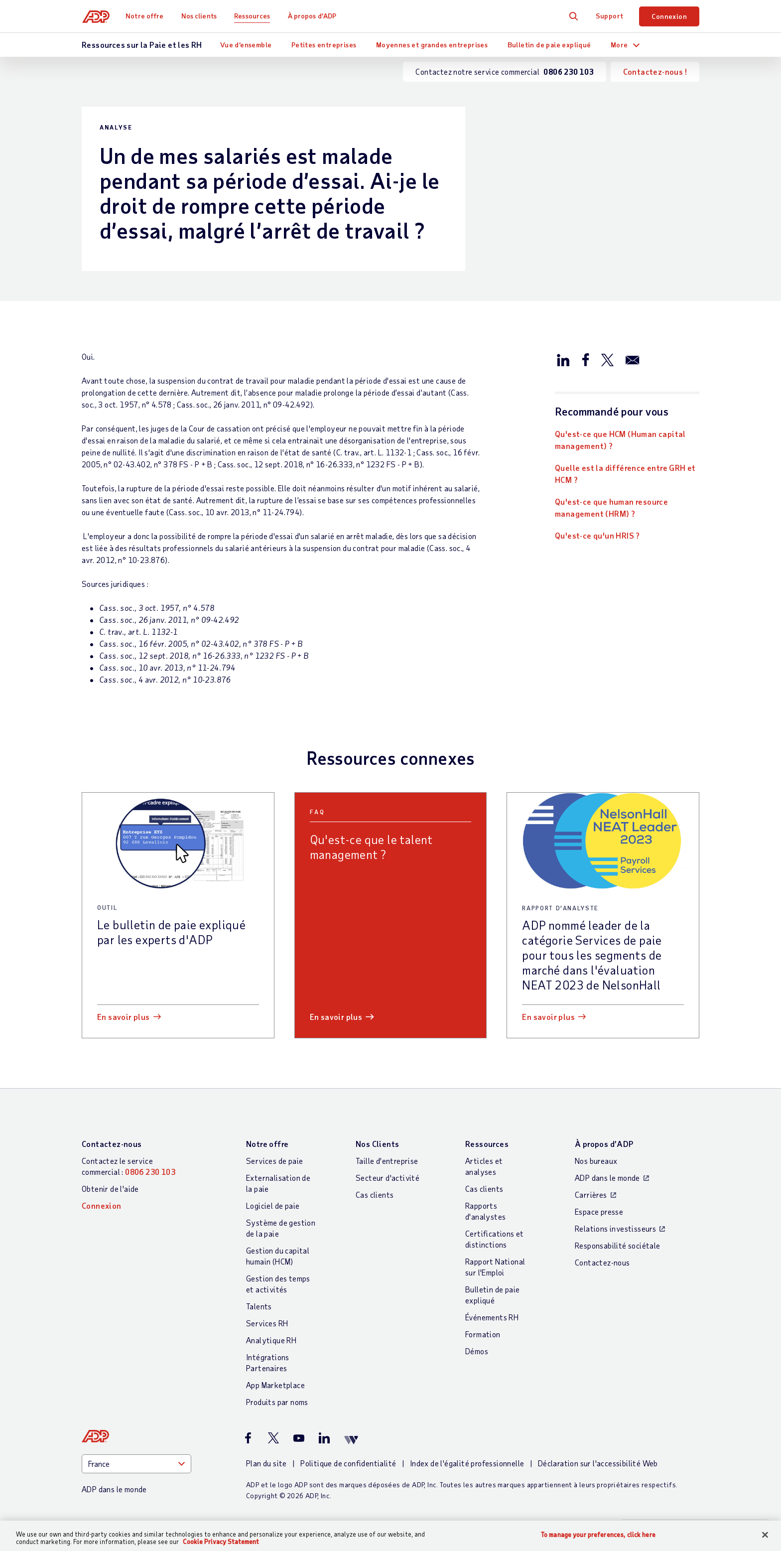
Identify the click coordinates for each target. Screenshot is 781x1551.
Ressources (253, 15)
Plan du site (266, 1463)
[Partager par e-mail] (632, 359)
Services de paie (274, 1160)
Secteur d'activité (387, 1177)
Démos (476, 1351)
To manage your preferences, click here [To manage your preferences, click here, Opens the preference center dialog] (598, 1535)
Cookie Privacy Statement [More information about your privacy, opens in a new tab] (221, 1542)
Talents (259, 1306)
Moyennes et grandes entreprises (432, 44)
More (619, 44)
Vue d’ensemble (246, 44)
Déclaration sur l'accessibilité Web (598, 1463)
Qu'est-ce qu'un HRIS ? (597, 535)
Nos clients (200, 15)
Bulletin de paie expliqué (549, 44)
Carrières (591, 1194)
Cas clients (374, 1194)
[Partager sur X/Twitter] (607, 359)
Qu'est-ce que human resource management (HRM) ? (611, 507)
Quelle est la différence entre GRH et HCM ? (625, 473)
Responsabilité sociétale (617, 1245)
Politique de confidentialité (348, 1463)
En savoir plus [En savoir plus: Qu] (336, 1016)
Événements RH (492, 1317)
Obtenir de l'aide (110, 1188)
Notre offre (146, 15)
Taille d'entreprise (387, 1160)
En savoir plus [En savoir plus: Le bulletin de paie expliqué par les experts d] (123, 1016)
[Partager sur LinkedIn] (563, 359)
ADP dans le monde (607, 1177)
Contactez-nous (112, 1143)
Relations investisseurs (615, 1228)
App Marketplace (275, 1385)
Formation (483, 1334)
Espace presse (599, 1211)
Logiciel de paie (272, 1205)
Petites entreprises (324, 44)
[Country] (136, 1463)
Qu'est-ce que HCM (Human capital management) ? (620, 439)
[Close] (765, 1535)
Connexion (669, 16)
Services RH (267, 1323)
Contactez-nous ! (655, 71)
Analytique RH (271, 1340)
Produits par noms (277, 1402)
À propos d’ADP (313, 15)
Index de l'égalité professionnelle (467, 1463)
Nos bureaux (596, 1160)
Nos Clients (377, 1143)
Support (610, 15)
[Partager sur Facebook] (585, 359)
